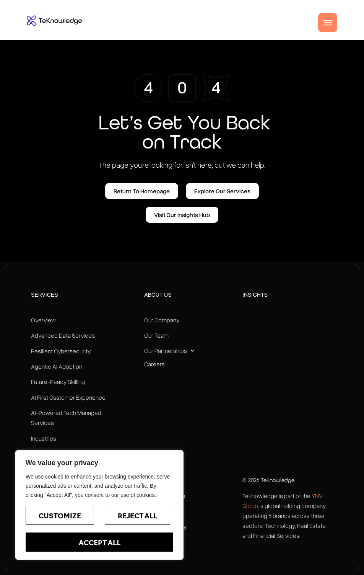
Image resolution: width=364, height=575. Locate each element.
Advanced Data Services (63, 335)
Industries (43, 438)
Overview (43, 320)
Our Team (156, 335)
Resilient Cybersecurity (61, 351)
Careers (154, 364)
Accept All (99, 543)
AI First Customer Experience (68, 397)
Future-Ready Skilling (58, 382)
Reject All (137, 516)
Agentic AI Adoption (56, 366)
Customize (60, 516)
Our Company (161, 320)
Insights (255, 295)
